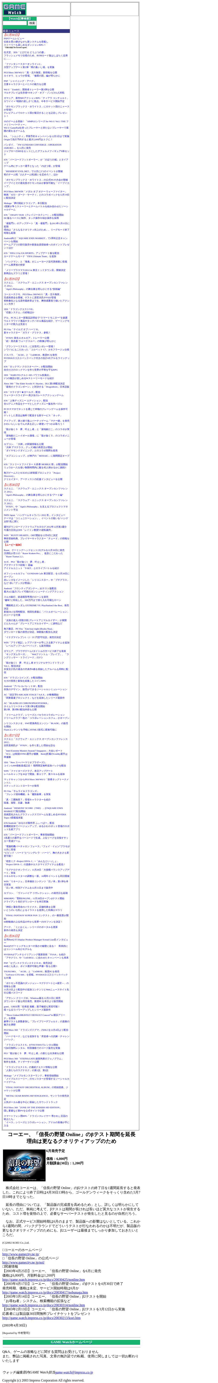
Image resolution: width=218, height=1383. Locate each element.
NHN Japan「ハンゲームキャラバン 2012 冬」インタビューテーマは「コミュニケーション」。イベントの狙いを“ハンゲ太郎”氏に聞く (36, 518)
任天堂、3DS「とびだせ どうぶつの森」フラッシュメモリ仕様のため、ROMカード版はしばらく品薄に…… (36, 55)
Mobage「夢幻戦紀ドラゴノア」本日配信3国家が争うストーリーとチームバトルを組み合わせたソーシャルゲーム (36, 206)
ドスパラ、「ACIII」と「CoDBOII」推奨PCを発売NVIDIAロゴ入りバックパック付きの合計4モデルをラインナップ (37, 358)
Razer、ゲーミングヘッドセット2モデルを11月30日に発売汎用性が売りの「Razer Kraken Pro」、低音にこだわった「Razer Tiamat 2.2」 (34, 553)
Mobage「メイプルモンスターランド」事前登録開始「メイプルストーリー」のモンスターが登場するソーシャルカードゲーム (36, 1078)
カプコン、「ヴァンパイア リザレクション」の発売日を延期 (36, 893)
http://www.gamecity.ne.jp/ (20, 1254)
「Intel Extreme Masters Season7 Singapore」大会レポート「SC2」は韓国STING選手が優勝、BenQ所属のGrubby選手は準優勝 (36, 753)
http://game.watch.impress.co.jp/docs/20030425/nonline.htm (43, 1279)
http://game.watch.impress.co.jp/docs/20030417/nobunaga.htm (45, 1292)
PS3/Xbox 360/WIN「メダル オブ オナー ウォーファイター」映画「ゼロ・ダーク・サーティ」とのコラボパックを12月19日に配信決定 (36, 194)
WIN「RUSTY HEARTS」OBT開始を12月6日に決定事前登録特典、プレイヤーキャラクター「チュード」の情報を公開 (36, 538)
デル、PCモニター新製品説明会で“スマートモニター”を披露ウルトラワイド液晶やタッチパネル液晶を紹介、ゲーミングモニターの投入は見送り (36, 320)
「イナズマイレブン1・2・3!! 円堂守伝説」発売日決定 (32, 637)
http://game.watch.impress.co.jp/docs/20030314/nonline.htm (43, 1305)
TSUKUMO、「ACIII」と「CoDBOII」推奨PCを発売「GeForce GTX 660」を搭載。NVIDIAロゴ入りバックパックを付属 (36, 974)
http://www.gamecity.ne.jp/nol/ (23, 1262)
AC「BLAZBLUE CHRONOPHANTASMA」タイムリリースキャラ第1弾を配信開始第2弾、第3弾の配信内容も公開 (27, 706)
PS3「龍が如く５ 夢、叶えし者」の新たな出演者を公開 (34, 1053)
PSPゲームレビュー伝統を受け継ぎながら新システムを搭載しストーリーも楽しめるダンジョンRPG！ (26, 41)
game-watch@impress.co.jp (74, 1372)
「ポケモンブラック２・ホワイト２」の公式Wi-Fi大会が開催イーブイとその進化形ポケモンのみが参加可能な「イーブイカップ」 (36, 182)
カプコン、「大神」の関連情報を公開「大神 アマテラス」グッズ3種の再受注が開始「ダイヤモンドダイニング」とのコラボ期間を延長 (31, 447)
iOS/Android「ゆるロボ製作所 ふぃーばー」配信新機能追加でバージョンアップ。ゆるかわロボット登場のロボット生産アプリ (36, 826)
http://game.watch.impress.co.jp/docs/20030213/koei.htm (41, 1318)
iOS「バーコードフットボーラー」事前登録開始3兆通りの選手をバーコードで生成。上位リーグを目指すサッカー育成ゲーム (36, 837)
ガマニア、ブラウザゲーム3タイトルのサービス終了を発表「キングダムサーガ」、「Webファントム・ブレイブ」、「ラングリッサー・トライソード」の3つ (36, 654)
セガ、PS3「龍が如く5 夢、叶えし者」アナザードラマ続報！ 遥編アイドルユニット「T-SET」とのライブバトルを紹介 (31, 565)
